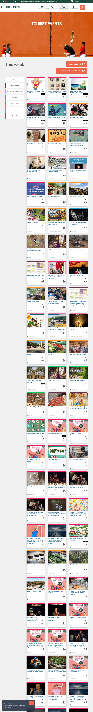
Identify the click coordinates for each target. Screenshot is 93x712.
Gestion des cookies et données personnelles (13, 709)
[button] (36, 90)
